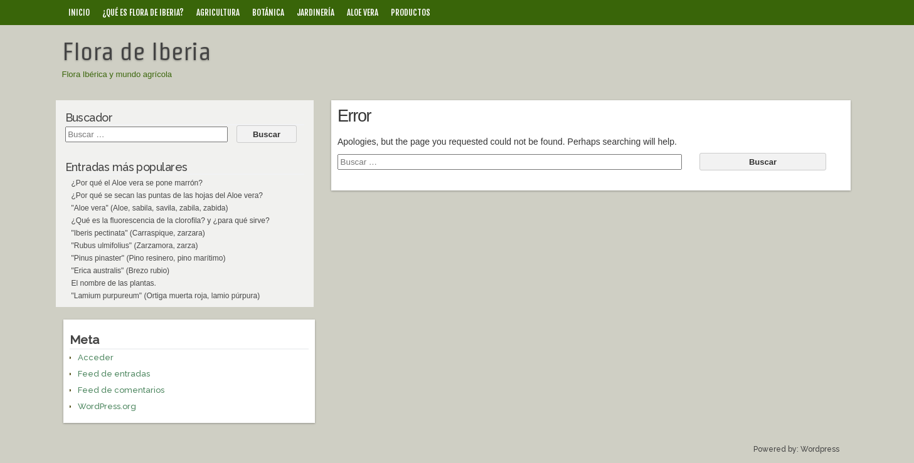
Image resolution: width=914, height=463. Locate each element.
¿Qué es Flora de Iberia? (143, 13)
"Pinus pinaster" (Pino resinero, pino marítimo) (149, 258)
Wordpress (819, 449)
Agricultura (218, 13)
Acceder (96, 357)
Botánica (268, 13)
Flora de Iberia (136, 51)
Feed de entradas (114, 373)
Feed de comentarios (121, 390)
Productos (410, 13)
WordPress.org (107, 406)
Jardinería (315, 13)
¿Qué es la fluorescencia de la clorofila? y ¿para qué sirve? (171, 220)
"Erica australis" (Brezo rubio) (121, 270)
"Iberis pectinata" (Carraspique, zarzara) (138, 233)
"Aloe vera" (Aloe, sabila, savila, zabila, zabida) (150, 208)
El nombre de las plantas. (114, 283)
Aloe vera (362, 13)
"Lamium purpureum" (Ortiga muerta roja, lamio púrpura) (166, 295)
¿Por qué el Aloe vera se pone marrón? (137, 183)
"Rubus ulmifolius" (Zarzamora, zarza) (135, 245)
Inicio (79, 13)
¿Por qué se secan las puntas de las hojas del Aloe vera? (167, 195)
